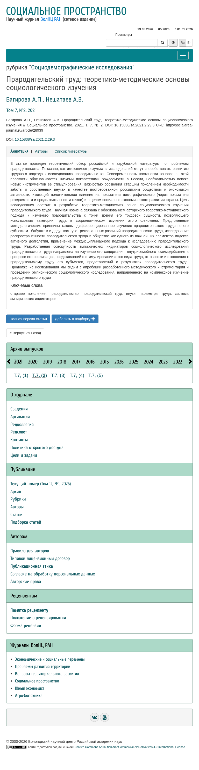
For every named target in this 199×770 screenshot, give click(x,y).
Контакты (19, 440)
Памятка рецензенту (29, 610)
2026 (119, 362)
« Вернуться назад (25, 333)
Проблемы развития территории (42, 666)
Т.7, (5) (95, 375)
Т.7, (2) (39, 375)
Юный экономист (29, 688)
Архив (15, 491)
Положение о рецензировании (38, 618)
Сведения (19, 409)
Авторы (41, 151)
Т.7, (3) (58, 375)
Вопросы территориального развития (47, 673)
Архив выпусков (26, 349)
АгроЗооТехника (28, 695)
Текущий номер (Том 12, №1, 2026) (40, 484)
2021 (18, 362)
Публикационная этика (31, 566)
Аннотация (19, 151)
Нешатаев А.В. (64, 99)
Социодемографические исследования (81, 67)
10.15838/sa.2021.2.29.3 (35, 139)
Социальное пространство (66, 11)
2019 (47, 362)
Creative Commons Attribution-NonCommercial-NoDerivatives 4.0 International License (129, 746)
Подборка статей (25, 522)
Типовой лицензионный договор (40, 558)
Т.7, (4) (77, 375)
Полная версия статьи (28, 319)
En (189, 43)
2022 (177, 362)
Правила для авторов (29, 551)
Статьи (16, 514)
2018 (62, 362)
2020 (33, 362)
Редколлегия (22, 424)
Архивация (20, 416)
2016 (90, 362)
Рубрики (18, 499)
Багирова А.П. (24, 99)
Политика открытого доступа (36, 447)
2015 (104, 362)
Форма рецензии (25, 625)
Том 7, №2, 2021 (21, 110)
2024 (148, 362)
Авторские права (25, 581)
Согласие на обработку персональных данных (52, 574)
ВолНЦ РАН (50, 19)
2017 (76, 362)
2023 (163, 362)
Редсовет (18, 432)
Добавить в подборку (75, 319)
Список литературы (70, 151)
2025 (133, 362)
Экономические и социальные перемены (50, 659)
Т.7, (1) (21, 375)
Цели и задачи (23, 455)
